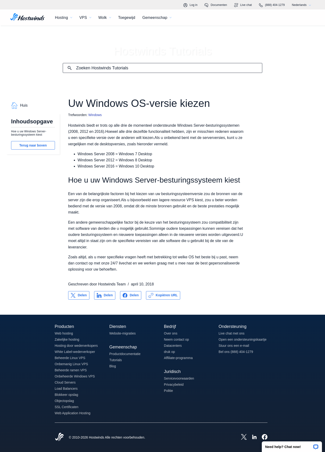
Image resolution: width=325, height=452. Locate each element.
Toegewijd (126, 18)
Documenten (215, 5)
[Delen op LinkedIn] (104, 295)
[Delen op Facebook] (130, 295)
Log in (190, 5)
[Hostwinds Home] (59, 437)
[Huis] (27, 17)
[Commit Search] (69, 68)
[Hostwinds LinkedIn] (252, 437)
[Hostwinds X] (241, 437)
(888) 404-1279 (272, 5)
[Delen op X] (78, 295)
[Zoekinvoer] (169, 68)
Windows (95, 115)
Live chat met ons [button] (232, 333)
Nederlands (302, 5)
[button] (292, 445)
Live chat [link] (243, 5)
